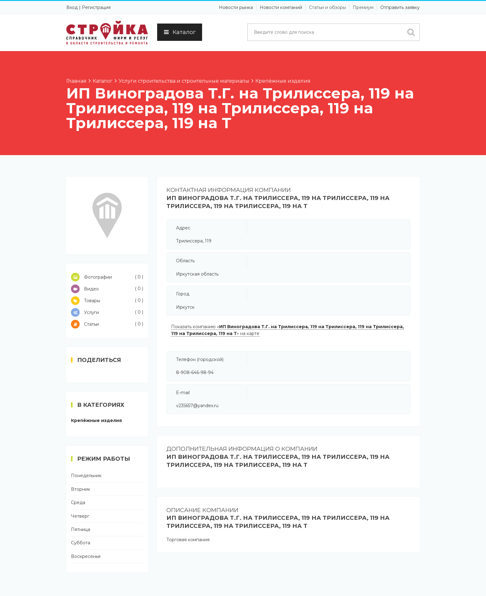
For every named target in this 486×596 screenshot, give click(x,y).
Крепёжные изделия (96, 420)
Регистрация (96, 7)
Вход (72, 7)
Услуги (107, 312)
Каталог (179, 32)
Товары (107, 300)
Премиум (363, 7)
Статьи (107, 324)
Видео (107, 289)
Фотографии (107, 277)
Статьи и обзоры (327, 7)
